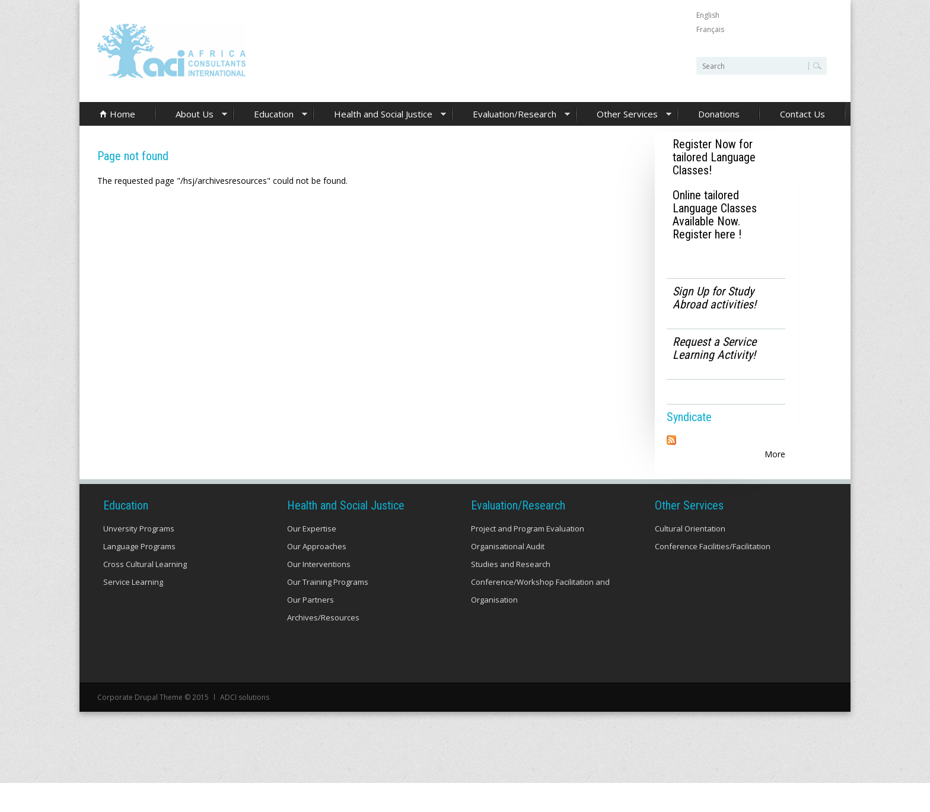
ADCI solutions (244, 726)
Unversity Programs (138, 557)
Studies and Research (510, 593)
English (707, 15)
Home (122, 114)
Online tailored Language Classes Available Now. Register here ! (715, 214)
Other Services (624, 115)
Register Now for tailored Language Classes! (714, 157)
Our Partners (310, 628)
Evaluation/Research (511, 115)
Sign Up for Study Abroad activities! (714, 297)
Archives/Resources (323, 646)
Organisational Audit (507, 575)
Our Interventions (319, 593)
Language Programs (139, 575)
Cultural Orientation (690, 557)
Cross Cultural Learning (145, 593)
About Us (191, 115)
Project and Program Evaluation (527, 557)
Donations (719, 114)
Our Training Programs (327, 611)
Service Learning (133, 611)
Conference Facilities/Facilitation (712, 575)
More (775, 454)
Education (270, 115)
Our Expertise (311, 557)
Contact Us (802, 114)
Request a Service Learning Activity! (714, 348)
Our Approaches (316, 575)
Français (710, 29)
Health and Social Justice (380, 115)
